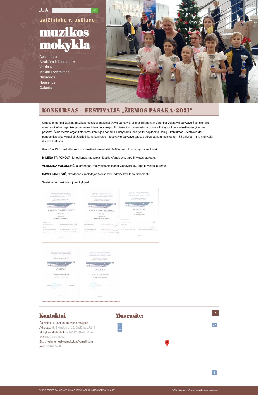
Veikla (45, 67)
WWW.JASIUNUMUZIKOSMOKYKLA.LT (95, 390)
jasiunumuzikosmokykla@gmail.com (70, 341)
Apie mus (48, 57)
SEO (174, 390)
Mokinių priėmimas (55, 72)
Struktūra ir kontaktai (57, 62)
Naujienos (47, 82)
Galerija (45, 88)
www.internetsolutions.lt (207, 390)
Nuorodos (47, 77)
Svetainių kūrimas (186, 390)
